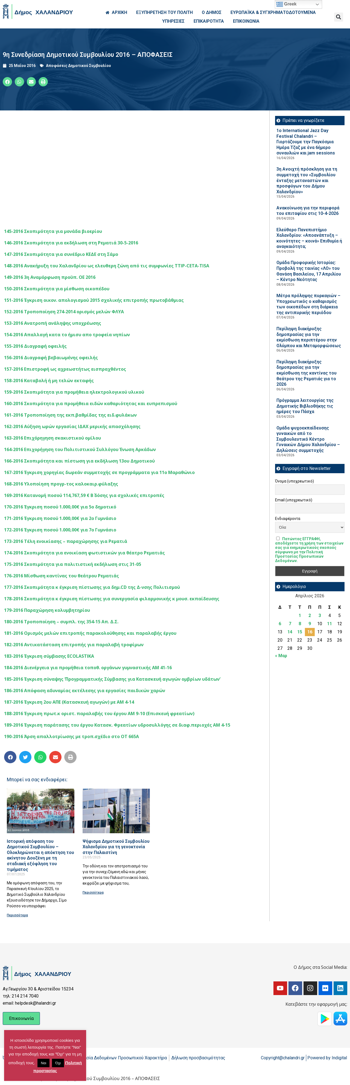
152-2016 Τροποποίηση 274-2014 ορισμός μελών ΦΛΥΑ (64, 312)
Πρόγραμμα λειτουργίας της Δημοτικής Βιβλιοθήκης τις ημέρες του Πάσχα (305, 406)
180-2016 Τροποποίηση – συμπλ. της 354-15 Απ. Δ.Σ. (61, 622)
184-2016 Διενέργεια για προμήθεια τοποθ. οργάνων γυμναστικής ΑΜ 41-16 (88, 668)
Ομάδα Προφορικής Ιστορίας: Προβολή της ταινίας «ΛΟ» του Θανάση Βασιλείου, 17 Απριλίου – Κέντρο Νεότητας (308, 271)
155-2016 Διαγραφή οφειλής (35, 346)
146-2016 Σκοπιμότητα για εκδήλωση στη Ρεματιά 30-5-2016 (71, 243)
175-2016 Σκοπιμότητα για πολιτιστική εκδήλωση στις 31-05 (72, 564)
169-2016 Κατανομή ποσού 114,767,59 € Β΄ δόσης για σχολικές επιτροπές (84, 495)
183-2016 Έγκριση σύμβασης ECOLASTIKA (49, 656)
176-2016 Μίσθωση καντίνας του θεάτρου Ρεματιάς (61, 576)
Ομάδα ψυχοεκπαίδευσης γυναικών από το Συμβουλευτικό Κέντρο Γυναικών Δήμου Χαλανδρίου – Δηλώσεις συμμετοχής (308, 439)
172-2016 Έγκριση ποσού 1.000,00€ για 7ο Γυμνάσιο (60, 530)
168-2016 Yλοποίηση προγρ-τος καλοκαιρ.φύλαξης (61, 484)
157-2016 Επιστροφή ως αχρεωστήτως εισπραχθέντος (65, 369)
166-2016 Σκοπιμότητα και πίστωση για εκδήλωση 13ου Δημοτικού (79, 461)
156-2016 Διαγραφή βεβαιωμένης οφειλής (51, 358)
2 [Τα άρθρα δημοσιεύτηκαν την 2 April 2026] (309, 615)
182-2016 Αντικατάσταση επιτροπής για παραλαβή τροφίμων (74, 645)
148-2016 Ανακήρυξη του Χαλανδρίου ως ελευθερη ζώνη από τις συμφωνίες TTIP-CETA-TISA (106, 266)
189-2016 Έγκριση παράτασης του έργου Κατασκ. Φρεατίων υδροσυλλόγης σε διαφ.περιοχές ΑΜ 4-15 (117, 725)
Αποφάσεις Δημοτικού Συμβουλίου (78, 65)
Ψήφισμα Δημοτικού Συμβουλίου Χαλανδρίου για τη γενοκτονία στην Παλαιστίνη (116, 847)
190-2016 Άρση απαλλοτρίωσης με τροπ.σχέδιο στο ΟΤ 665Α (71, 736)
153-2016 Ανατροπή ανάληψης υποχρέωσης (52, 323)
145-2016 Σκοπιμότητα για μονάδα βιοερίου (53, 231)
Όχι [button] (58, 1063)
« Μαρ (281, 655)
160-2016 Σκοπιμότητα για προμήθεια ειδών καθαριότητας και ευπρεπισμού (90, 403)
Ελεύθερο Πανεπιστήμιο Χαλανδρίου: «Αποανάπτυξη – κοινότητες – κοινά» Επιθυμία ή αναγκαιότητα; (309, 238)
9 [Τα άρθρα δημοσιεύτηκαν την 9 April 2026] (309, 623)
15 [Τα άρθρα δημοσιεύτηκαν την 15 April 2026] (299, 631)
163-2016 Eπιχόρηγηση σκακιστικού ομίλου (52, 438)
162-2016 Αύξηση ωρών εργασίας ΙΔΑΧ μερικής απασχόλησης (72, 426)
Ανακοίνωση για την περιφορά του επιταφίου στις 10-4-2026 (307, 210)
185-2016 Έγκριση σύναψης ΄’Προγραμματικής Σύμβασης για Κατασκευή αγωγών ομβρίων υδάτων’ (112, 679)
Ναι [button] (43, 1063)
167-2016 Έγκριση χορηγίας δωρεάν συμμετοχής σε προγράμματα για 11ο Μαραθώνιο (99, 472)
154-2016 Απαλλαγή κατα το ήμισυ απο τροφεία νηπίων (67, 335)
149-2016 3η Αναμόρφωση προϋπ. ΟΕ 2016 (49, 277)
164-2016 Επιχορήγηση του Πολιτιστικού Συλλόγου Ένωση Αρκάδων (80, 449)
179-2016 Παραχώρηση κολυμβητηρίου (47, 610)
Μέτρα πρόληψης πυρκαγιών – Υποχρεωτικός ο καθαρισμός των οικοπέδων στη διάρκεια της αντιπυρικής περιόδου (308, 304)
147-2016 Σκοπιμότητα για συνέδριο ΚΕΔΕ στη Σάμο (61, 254)
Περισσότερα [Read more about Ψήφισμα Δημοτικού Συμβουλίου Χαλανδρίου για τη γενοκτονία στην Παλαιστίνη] (93, 892)
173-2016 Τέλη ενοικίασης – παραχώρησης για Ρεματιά (65, 541)
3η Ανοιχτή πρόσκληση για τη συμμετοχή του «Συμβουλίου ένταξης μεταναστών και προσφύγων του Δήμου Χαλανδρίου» (306, 180)
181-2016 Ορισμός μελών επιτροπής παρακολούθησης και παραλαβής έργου (90, 633)
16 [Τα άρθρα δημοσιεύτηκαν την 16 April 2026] (309, 631)
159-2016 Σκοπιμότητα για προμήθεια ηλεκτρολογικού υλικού (74, 392)
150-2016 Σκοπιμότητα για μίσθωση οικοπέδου (56, 289)
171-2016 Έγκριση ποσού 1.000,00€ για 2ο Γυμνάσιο (60, 518)
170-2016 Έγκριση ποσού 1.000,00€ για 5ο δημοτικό (60, 507)
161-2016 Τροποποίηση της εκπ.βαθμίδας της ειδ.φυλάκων (70, 415)
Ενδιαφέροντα (287, 518)
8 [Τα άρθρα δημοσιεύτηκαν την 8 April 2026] (300, 623)
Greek (286, 4)
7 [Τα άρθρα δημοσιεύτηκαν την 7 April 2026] (290, 623)
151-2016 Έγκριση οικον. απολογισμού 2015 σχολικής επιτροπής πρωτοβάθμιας (94, 300)
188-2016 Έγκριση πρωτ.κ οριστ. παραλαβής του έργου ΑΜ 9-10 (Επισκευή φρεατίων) (99, 713)
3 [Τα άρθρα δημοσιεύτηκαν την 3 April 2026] (320, 615)
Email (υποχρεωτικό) (293, 500)
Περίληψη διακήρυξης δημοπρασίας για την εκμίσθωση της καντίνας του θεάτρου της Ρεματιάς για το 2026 (306, 373)
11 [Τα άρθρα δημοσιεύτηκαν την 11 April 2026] (329, 623)
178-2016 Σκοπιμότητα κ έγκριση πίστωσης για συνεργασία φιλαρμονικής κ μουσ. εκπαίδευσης (111, 599)
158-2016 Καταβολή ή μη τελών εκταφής (49, 381)
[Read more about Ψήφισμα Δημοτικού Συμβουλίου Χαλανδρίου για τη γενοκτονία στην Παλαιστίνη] (116, 811)
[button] (338, 17)
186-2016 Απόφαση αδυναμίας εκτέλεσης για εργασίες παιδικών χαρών (84, 691)
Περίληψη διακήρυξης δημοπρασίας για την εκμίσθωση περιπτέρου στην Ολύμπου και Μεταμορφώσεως (308, 337)
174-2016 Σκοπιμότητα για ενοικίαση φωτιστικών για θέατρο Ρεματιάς (84, 553)
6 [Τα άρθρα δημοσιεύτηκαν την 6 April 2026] (280, 623)
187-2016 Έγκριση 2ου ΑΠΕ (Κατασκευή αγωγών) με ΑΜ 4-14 (69, 702)
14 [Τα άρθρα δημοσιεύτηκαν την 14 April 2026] (289, 631)
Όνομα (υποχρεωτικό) (294, 481)
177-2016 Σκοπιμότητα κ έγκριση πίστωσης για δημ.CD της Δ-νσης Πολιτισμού (92, 587)
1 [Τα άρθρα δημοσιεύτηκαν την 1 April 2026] (300, 615)
